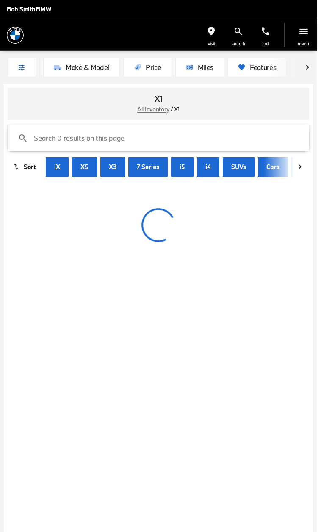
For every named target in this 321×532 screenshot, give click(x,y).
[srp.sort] (25, 167)
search (238, 44)
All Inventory (153, 109)
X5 (84, 167)
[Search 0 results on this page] (158, 138)
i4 (208, 167)
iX (57, 167)
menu (303, 44)
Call (266, 44)
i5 (182, 167)
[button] (211, 35)
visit (211, 44)
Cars (272, 167)
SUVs (238, 167)
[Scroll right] (307, 67)
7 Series (148, 167)
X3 (112, 167)
